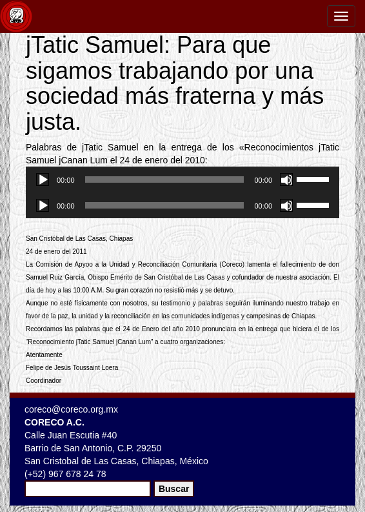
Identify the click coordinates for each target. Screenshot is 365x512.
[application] (182, 179)
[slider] (164, 179)
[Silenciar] (286, 179)
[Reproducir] (42, 179)
